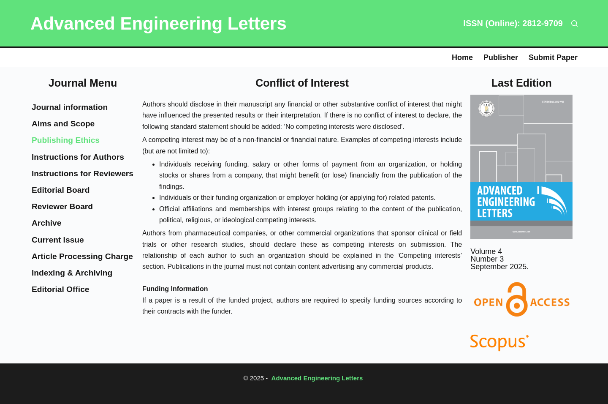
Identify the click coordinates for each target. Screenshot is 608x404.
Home (462, 57)
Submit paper (553, 57)
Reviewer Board (62, 206)
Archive (46, 222)
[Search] (574, 23)
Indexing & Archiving (72, 272)
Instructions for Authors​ (78, 157)
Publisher (500, 57)
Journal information (70, 107)
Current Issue (58, 239)
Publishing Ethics (66, 140)
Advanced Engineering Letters (158, 23)
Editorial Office (60, 289)
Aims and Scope (63, 123)
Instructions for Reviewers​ (82, 173)
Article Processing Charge (82, 256)
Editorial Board (61, 190)
